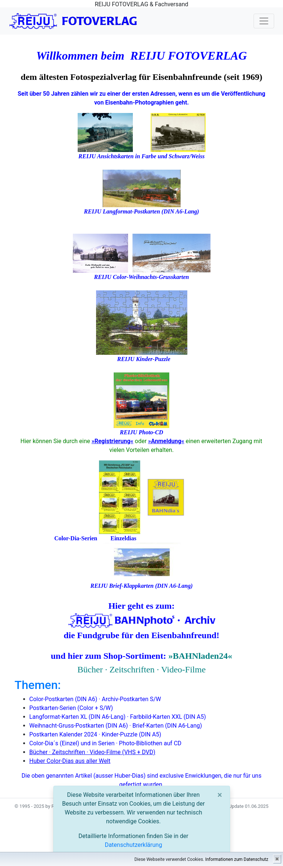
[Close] (220, 795)
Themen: (38, 685)
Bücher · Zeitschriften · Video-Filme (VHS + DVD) (92, 752)
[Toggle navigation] (264, 21)
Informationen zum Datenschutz (236, 859)
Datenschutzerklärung (133, 844)
